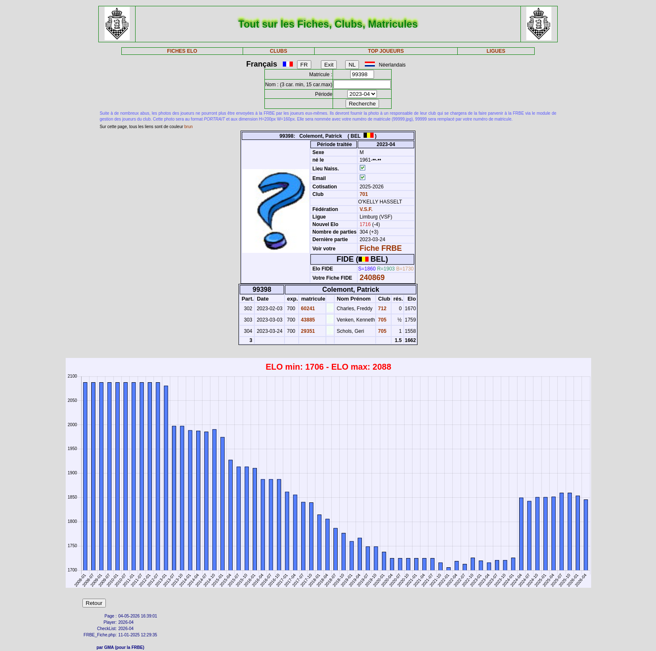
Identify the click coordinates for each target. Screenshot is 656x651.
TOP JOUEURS (386, 51)
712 (381, 308)
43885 (307, 320)
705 (381, 320)
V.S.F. (365, 209)
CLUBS (278, 51)
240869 (371, 277)
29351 (307, 331)
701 (363, 194)
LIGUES (496, 51)
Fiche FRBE (380, 248)
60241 (307, 308)
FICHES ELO (182, 51)
